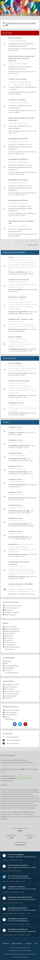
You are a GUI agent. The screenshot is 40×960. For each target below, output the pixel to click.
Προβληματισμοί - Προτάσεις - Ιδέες (20, 319)
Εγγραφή (31, 3)
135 (30, 85)
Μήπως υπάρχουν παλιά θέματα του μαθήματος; (22, 867)
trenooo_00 (11, 539)
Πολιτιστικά (13, 89)
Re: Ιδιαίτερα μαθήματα (15, 289)
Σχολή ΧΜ (7, 661)
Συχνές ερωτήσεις (9, 712)
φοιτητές (24, 796)
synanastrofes (12, 461)
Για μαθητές (7, 640)
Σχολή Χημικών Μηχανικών (22, 792)
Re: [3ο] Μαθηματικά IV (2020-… (18, 459)
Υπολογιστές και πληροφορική (18, 381)
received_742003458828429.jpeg (18, 921)
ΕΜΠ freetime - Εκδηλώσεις (17, 297)
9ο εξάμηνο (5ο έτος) (15, 531)
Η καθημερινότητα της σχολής (18, 279)
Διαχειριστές (12, 778)
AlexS (27, 49)
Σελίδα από (32, 245)
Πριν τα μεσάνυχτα (13, 743)
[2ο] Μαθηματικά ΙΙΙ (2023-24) (18, 159)
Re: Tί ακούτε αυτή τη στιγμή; (17, 373)
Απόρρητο (28, 943)
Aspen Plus (7, 698)
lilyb (27, 71)
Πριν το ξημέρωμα (12, 737)
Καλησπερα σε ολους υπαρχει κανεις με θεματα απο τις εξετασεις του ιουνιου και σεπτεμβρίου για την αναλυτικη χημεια (22, 899)
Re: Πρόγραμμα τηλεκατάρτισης (18, 349)
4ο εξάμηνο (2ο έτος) (15, 466)
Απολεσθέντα (8, 636)
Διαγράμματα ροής (10, 696)
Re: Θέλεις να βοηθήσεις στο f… (18, 272)
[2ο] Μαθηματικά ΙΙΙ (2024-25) (18, 139)
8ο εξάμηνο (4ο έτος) (15, 518)
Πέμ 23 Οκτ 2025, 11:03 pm (17, 881)
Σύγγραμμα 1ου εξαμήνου (17, 100)
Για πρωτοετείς (9, 642)
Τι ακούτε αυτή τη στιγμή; (12, 606)
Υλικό (10, 594)
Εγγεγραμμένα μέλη (7, 780)
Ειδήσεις (11, 257)
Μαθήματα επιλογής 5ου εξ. (17, 69)
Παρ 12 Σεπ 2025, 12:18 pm (16, 215)
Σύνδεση (22, 3)
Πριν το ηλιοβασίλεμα (14, 740)
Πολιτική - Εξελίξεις (15, 337)
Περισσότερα (9, 649)
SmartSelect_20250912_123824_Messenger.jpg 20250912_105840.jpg (22, 910)
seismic (34, 329)
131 (15, 85)
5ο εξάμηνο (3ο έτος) (24, 67)
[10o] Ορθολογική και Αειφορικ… (18, 554)
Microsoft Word (9, 689)
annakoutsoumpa (31, 152)
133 (22, 85)
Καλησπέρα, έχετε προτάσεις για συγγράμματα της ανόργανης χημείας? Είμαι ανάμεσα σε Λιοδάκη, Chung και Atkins (22, 889)
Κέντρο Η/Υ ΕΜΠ (9, 633)
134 (26, 85)
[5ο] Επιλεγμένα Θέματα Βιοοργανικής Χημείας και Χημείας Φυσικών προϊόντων (21, 58)
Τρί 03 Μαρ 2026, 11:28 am (14, 860)
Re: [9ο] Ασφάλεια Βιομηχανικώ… (18, 537)
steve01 (35, 554)
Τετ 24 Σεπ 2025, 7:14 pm (15, 903)
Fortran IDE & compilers (11, 694)
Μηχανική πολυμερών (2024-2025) (19, 498)
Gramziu (25, 957)
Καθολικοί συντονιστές (24, 778)
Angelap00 (29, 234)
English (6, 717)
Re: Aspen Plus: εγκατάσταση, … (18, 395)
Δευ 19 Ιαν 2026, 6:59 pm (13, 871)
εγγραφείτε (18, 814)
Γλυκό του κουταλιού (10, 608)
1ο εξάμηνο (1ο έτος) (24, 105)
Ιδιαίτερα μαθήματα (15, 38)
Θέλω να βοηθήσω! (10, 715)
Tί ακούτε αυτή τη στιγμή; (17, 79)
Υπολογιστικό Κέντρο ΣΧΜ (30, 799)
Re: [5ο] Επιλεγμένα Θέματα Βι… (18, 485)
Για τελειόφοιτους (9, 645)
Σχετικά (4, 785)
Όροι (36, 943)
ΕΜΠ (5, 663)
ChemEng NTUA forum (16, 403)
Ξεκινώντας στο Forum (11, 710)
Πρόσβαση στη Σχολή (11, 612)
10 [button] (32, 241)
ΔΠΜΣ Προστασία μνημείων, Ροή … (19, 576)
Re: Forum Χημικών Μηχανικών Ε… (19, 413)
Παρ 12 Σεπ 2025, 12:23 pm (16, 195)
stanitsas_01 (20, 845)
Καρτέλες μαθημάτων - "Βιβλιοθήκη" (20, 584)
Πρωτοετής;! (8, 610)
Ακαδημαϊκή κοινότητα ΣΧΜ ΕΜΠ (20, 44)
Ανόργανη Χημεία (14, 108)
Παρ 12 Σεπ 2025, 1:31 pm (16, 154)
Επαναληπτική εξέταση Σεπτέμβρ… (19, 511)
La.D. (16, 594)
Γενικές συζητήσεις (16, 87)
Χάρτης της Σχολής (9, 627)
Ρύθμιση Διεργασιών (15, 231)
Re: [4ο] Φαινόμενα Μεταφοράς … (18, 472)
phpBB (13, 954)
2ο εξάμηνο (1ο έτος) (24, 126)
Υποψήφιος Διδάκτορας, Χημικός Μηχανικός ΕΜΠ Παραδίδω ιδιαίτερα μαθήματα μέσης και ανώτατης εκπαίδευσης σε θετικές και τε (22, 857)
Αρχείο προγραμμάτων (11, 629)
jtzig (34, 413)
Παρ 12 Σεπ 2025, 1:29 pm (16, 174)
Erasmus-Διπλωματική (11, 647)
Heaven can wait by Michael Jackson (19, 878)
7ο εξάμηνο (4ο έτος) (24, 229)
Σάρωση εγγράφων (10, 687)
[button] (36, 241)
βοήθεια (4, 819)
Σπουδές (13, 67)
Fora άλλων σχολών (11, 673)
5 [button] (26, 241)
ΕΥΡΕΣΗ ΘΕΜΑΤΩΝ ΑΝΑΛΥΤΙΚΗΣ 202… (20, 446)
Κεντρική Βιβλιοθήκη (10, 666)
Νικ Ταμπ (29, 92)
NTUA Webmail (8, 668)
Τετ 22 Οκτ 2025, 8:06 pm (16, 892)
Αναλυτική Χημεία (14, 128)
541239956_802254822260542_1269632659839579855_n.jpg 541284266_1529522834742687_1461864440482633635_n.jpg (22, 931)
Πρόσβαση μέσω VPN (11, 684)
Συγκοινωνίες (8, 638)
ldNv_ (35, 498)
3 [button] (19, 241)
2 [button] (15, 241)
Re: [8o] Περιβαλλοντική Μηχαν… (18, 524)
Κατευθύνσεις (13, 544)
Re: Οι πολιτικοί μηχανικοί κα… (18, 329)
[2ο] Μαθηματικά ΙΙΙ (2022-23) (18, 180)
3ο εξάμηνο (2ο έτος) (15, 453)
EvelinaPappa (12, 274)
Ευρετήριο (6, 943)
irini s (35, 576)
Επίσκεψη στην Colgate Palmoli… (18, 312)
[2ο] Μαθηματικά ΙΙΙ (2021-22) (18, 200)
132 (19, 85)
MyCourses (7, 670)
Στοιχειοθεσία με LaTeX (11, 691)
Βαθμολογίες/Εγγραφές (11, 631)
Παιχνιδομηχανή (9, 615)
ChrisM (28, 131)
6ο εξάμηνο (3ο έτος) (15, 492)
